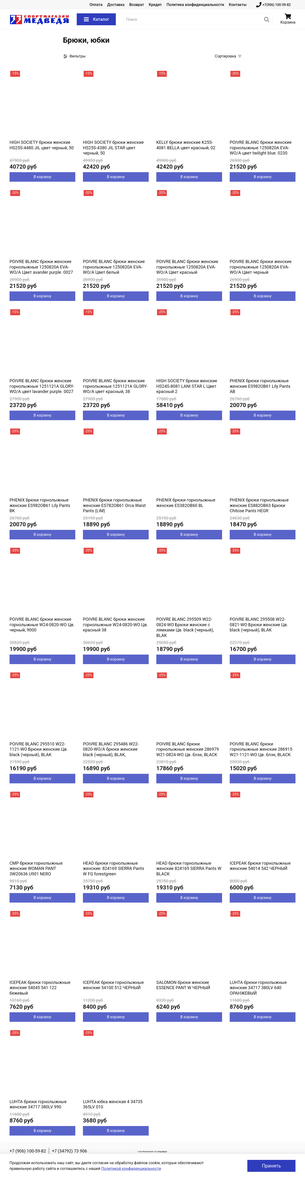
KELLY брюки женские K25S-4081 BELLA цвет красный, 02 (185, 145)
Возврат (136, 4)
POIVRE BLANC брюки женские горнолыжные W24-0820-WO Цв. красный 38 (115, 624)
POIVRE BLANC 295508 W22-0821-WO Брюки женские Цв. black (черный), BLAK (259, 624)
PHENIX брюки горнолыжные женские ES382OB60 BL (185, 502)
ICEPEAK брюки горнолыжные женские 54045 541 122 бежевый (40, 988)
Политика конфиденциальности (195, 4)
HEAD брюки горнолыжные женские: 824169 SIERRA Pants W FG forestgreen (113, 868)
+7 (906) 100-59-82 (28, 1150)
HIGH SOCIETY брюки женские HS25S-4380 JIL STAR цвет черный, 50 (113, 147)
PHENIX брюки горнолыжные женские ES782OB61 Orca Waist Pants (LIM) (114, 505)
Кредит (155, 4)
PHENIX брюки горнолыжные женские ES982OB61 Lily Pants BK (40, 505)
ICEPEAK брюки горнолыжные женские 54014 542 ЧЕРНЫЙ (260, 866)
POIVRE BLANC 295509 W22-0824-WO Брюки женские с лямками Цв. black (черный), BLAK (185, 627)
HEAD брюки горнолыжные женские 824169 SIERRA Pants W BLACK (188, 868)
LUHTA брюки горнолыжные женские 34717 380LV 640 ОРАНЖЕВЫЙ (258, 988)
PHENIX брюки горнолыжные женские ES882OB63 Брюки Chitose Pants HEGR (259, 505)
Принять (271, 1166)
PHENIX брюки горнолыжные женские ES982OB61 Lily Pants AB (260, 386)
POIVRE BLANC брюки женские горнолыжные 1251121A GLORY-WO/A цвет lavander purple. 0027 (42, 386)
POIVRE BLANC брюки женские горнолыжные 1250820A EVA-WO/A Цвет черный (261, 267)
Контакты (237, 4)
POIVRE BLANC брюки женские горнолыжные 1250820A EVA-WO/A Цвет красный (187, 267)
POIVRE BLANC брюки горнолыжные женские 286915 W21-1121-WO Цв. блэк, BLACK (261, 749)
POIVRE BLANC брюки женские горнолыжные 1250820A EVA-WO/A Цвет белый (114, 267)
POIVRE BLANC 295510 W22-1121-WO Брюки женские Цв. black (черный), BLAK (39, 749)
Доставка (115, 4)
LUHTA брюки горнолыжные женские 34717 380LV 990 (38, 1104)
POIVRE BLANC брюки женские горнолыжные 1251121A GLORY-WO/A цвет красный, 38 (115, 386)
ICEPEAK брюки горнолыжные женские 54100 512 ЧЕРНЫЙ (113, 985)
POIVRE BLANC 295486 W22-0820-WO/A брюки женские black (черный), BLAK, (111, 749)
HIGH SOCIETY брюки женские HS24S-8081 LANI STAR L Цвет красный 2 (186, 386)
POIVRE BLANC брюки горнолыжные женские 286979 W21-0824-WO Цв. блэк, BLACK (187, 749)
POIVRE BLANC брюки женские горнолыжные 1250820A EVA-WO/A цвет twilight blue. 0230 (261, 147)
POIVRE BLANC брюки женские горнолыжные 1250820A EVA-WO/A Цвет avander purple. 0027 (41, 267)
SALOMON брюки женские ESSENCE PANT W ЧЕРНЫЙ (183, 985)
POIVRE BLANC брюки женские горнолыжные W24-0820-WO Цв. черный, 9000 (42, 624)
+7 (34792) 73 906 (69, 1150)
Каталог (96, 19)
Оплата (96, 4)
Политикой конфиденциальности (131, 1168)
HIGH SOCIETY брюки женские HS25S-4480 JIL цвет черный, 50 (42, 145)
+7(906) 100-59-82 (273, 4)
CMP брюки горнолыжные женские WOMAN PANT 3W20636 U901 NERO (36, 868)
